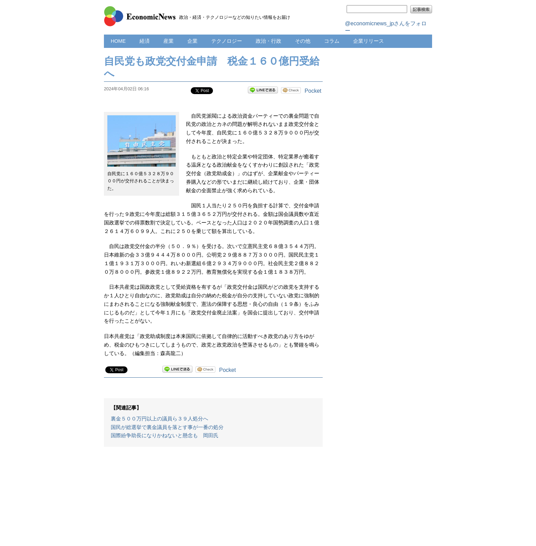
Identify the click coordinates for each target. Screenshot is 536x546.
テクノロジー (226, 41)
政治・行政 (268, 41)
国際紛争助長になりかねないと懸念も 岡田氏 (164, 435)
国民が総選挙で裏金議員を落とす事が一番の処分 (167, 427)
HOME (118, 41)
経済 (144, 41)
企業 (192, 41)
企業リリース (368, 41)
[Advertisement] (213, 500)
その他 (302, 41)
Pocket (313, 91)
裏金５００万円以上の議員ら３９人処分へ (159, 418)
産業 (168, 41)
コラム (331, 41)
